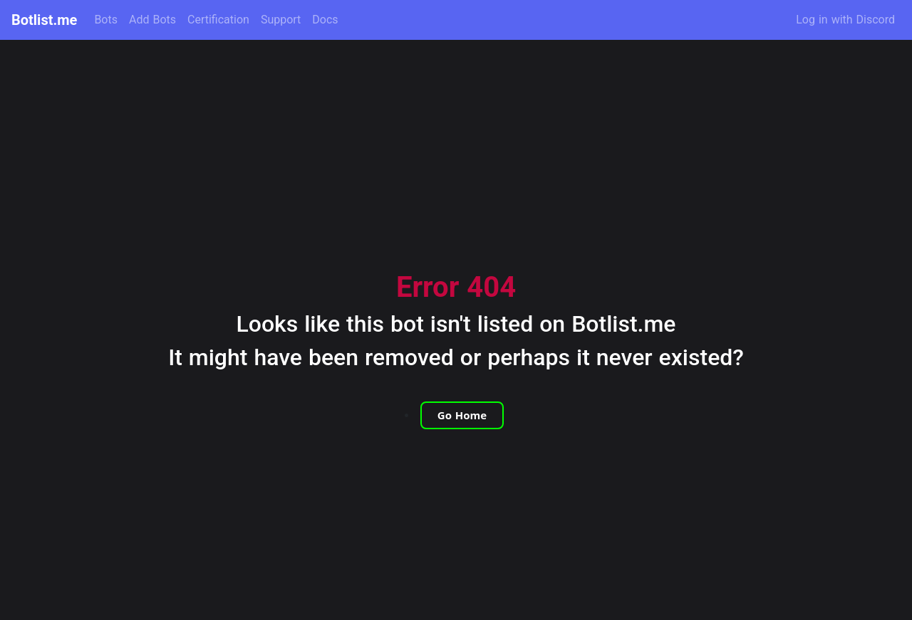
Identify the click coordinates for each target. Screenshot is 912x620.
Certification (218, 19)
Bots (106, 19)
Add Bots (152, 19)
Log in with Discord (845, 19)
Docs (325, 19)
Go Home (462, 415)
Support (281, 19)
